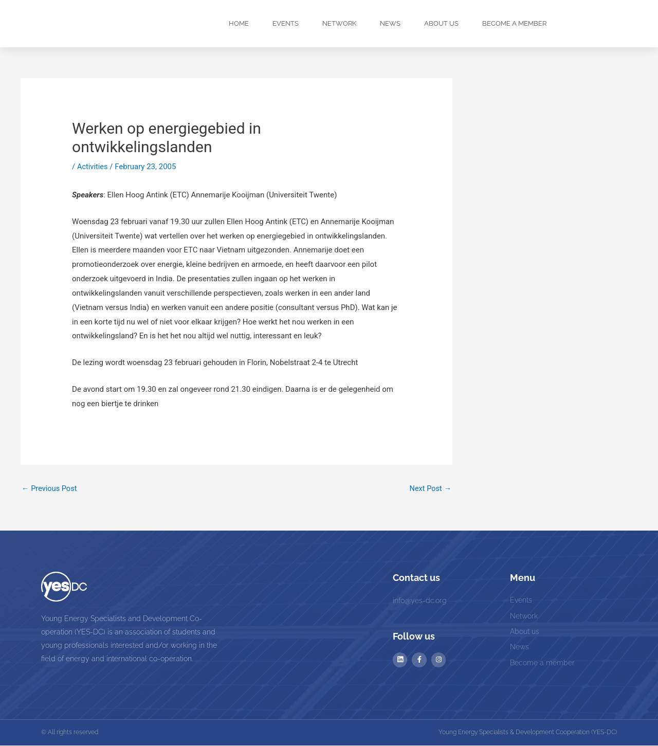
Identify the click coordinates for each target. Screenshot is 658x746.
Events (285, 23)
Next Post (429, 489)
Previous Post (50, 489)
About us (441, 23)
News (390, 23)
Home (239, 23)
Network (339, 23)
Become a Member (514, 23)
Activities (92, 166)
